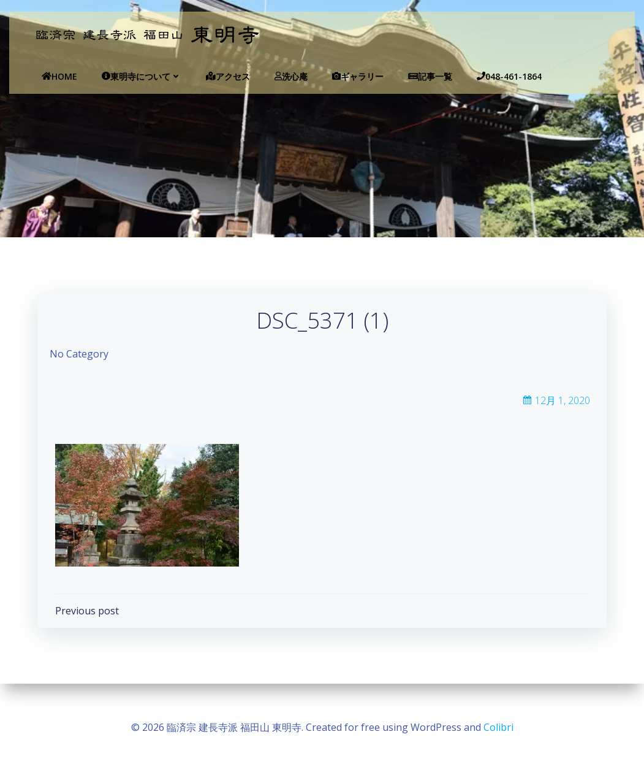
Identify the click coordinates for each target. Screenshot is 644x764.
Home (44, 76)
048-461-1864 (493, 76)
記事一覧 (415, 76)
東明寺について (126, 76)
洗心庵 (275, 76)
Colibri (498, 727)
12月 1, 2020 (555, 406)
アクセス (213, 76)
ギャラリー (342, 76)
